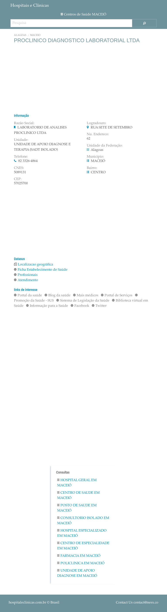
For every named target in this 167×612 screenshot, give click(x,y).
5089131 (20, 172)
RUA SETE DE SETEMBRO (111, 127)
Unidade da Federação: (105, 145)
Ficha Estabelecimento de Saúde (40, 270)
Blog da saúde (57, 295)
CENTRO (98, 172)
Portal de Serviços (116, 295)
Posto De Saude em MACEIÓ (77, 508)
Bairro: (92, 168)
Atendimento (26, 280)
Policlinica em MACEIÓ (81, 563)
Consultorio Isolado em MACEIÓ (83, 520)
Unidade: (21, 140)
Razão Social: (24, 123)
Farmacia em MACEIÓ (78, 556)
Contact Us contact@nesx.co (137, 602)
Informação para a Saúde (47, 306)
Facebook (80, 306)
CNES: (19, 168)
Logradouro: (96, 123)
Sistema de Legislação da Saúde (82, 300)
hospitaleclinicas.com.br (27, 602)
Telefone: (21, 156)
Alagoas (20, 35)
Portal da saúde (28, 295)
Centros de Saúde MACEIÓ (83, 14)
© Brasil (34, 602)
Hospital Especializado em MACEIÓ (82, 533)
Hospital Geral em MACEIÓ (77, 483)
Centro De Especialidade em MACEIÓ (83, 546)
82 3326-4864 (28, 161)
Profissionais (26, 275)
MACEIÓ (35, 35)
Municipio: (95, 156)
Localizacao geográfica (33, 264)
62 (88, 138)
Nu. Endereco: (98, 134)
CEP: (18, 179)
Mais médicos (85, 295)
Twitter (99, 306)
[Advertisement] (83, 78)
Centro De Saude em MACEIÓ (78, 495)
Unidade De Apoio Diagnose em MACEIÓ (77, 573)
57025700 (21, 183)
